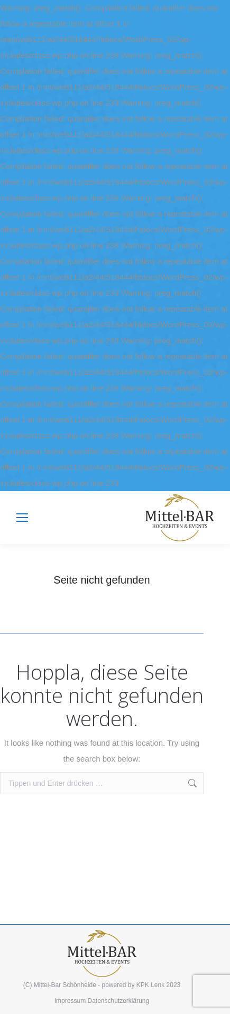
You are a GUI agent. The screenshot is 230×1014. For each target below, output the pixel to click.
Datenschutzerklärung (118, 1000)
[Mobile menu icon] (22, 517)
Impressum (70, 1000)
